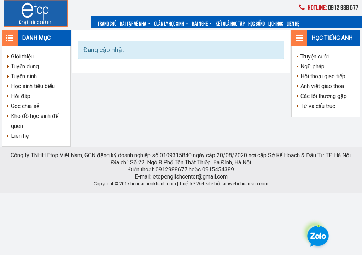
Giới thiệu (22, 56)
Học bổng (256, 23)
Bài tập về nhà (135, 23)
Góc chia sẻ (25, 106)
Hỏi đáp (20, 96)
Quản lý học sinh (171, 23)
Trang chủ (107, 23)
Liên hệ (293, 23)
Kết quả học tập (230, 23)
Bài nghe (202, 23)
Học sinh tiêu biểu (33, 86)
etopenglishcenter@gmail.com (190, 176)
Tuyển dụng (25, 66)
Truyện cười (314, 56)
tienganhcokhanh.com (153, 183)
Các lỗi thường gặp (323, 96)
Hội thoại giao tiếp (322, 76)
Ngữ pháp (312, 66)
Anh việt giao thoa (322, 86)
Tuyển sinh (24, 76)
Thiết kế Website (196, 183)
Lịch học (275, 23)
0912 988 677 (328, 6)
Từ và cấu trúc (317, 106)
